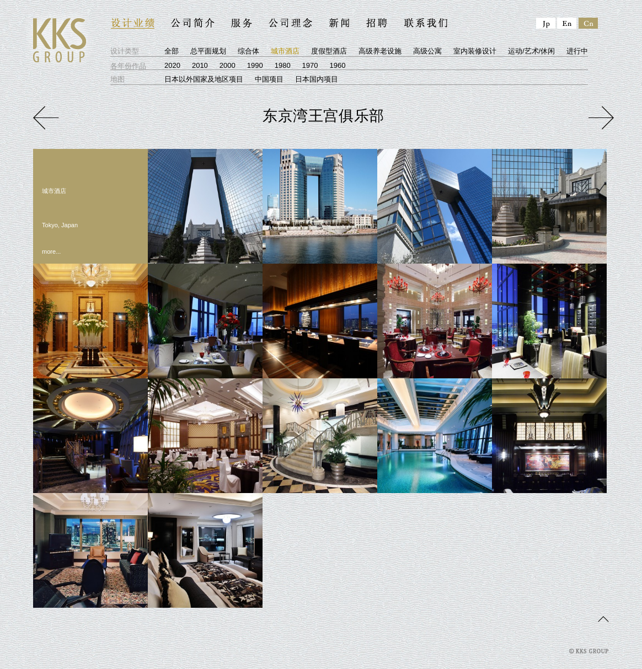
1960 (338, 65)
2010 (200, 65)
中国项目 (269, 79)
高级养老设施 (380, 51)
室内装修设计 (474, 51)
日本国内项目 (316, 79)
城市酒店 (285, 51)
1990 (255, 65)
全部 (171, 51)
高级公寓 (427, 51)
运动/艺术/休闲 (531, 51)
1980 (283, 65)
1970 (310, 65)
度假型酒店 (329, 51)
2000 (228, 65)
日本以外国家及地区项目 (203, 79)
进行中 (577, 51)
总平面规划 (208, 51)
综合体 (248, 51)
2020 (172, 65)
